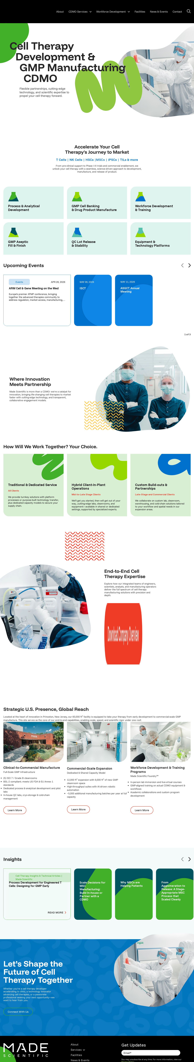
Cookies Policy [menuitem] (79, 1045)
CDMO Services (78, 11)
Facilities (140, 11)
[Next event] (189, 265)
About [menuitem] (75, 989)
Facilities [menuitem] (76, 1000)
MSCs (100, 160)
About (60, 11)
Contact (177, 11)
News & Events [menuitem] (80, 1005)
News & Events (159, 11)
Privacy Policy (127, 1007)
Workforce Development (111, 11)
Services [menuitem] (76, 995)
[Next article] (189, 805)
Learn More (12, 755)
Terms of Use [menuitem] (78, 1040)
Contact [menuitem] (76, 1011)
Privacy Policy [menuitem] (78, 1035)
